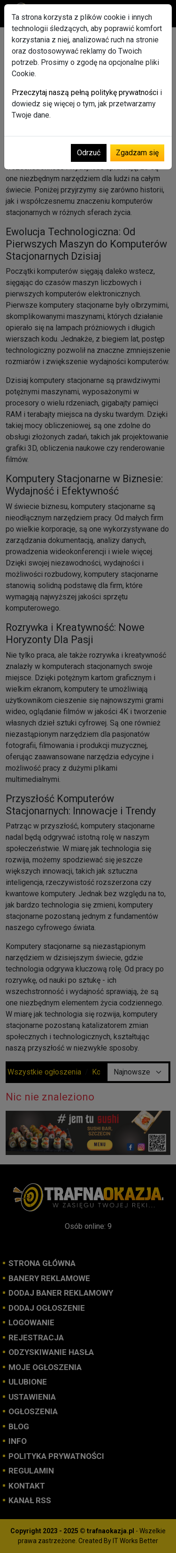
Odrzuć (88, 152)
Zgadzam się (137, 152)
